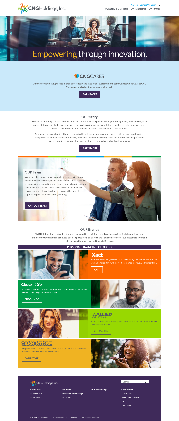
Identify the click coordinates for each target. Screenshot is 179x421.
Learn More (89, 94)
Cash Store (31, 358)
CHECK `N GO (32, 299)
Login (153, 4)
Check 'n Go (126, 393)
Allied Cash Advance (130, 397)
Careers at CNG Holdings (72, 393)
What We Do (36, 397)
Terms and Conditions (90, 417)
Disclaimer (73, 417)
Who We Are (36, 393)
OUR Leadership (98, 389)
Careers (134, 4)
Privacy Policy (58, 417)
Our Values (66, 397)
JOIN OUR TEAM (37, 205)
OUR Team (66, 389)
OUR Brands (127, 389)
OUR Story (35, 389)
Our (110, 8)
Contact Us (145, 4)
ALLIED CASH (101, 331)
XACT (97, 269)
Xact (123, 401)
